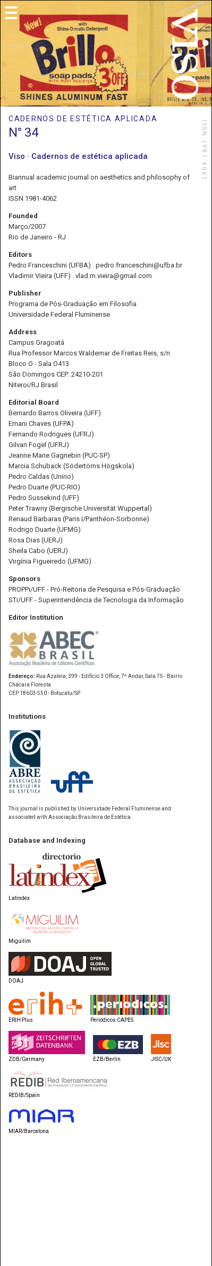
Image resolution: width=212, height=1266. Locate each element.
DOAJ (16, 981)
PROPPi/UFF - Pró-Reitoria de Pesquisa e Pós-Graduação (94, 589)
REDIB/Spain (24, 1095)
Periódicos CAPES (111, 1020)
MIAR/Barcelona (29, 1131)
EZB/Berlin (107, 1059)
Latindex (19, 898)
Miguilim (20, 941)
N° (15, 132)
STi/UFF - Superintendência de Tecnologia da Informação (96, 600)
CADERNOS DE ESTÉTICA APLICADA (83, 118)
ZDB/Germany (27, 1059)
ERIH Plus (21, 1020)
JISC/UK (161, 1059)
